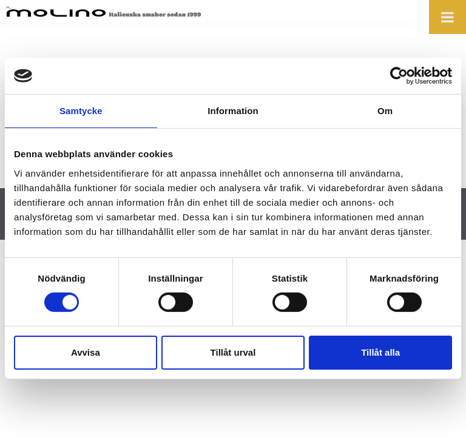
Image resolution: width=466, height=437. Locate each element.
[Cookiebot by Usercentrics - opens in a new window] (399, 76)
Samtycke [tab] (81, 111)
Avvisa (85, 352)
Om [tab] (385, 111)
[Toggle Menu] (447, 17)
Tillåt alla (380, 352)
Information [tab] (233, 111)
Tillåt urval (233, 352)
